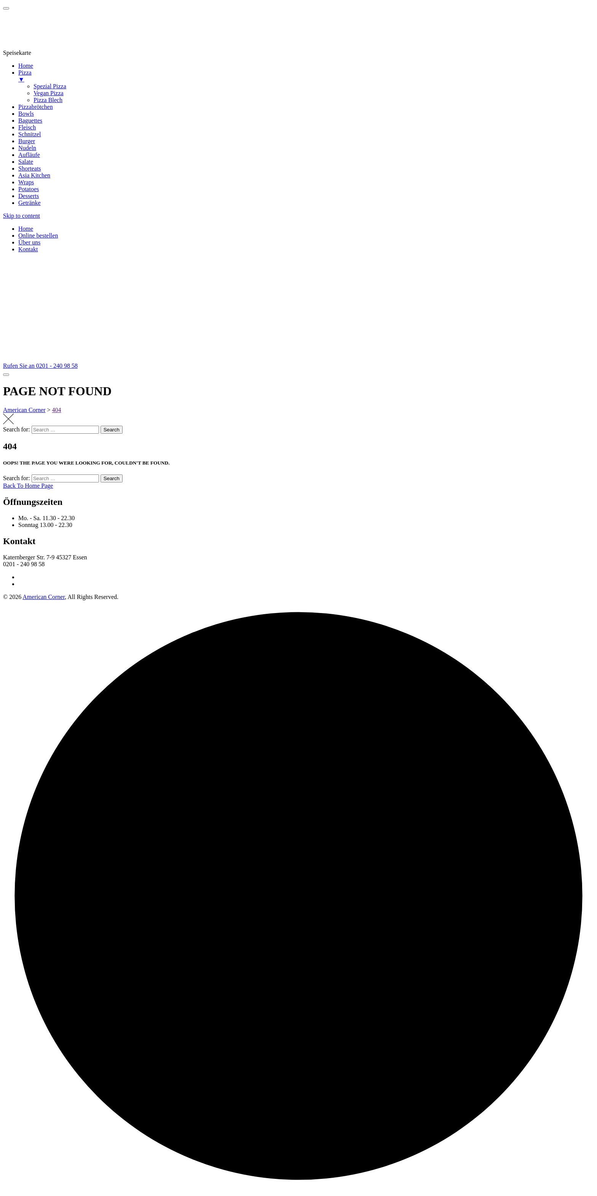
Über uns (29, 242)
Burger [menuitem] (26, 141)
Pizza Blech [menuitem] (48, 100)
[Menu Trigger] (6, 8)
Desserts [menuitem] (28, 196)
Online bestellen (38, 235)
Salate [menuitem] (25, 161)
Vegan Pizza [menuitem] (49, 93)
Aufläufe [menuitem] (29, 155)
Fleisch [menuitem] (27, 127)
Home (25, 228)
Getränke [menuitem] (29, 203)
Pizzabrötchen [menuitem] (35, 107)
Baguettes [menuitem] (30, 120)
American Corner (43, 597)
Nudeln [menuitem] (27, 148)
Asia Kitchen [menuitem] (34, 175)
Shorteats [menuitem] (29, 168)
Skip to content (21, 215)
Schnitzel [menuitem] (29, 134)
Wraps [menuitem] (26, 182)
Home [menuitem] (25, 65)
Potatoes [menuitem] (28, 189)
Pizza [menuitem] (306, 76)
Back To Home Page (28, 485)
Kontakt (28, 249)
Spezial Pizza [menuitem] (50, 86)
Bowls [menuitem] (26, 113)
